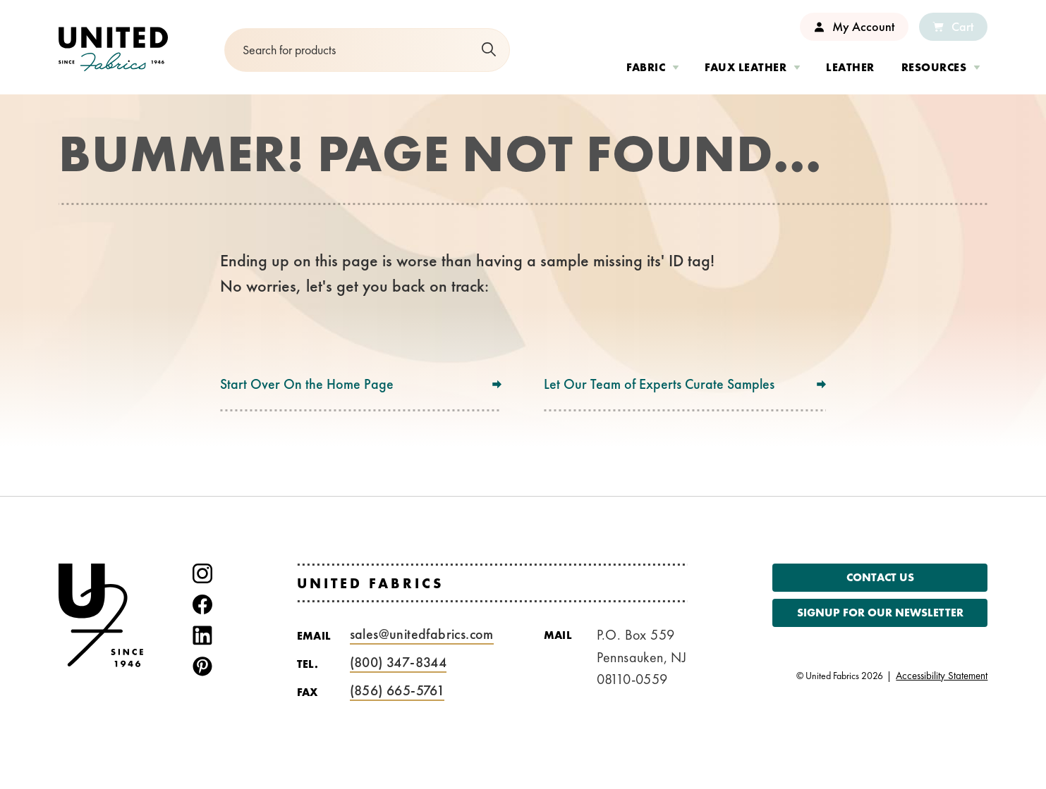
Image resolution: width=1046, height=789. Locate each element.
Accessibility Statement (941, 676)
